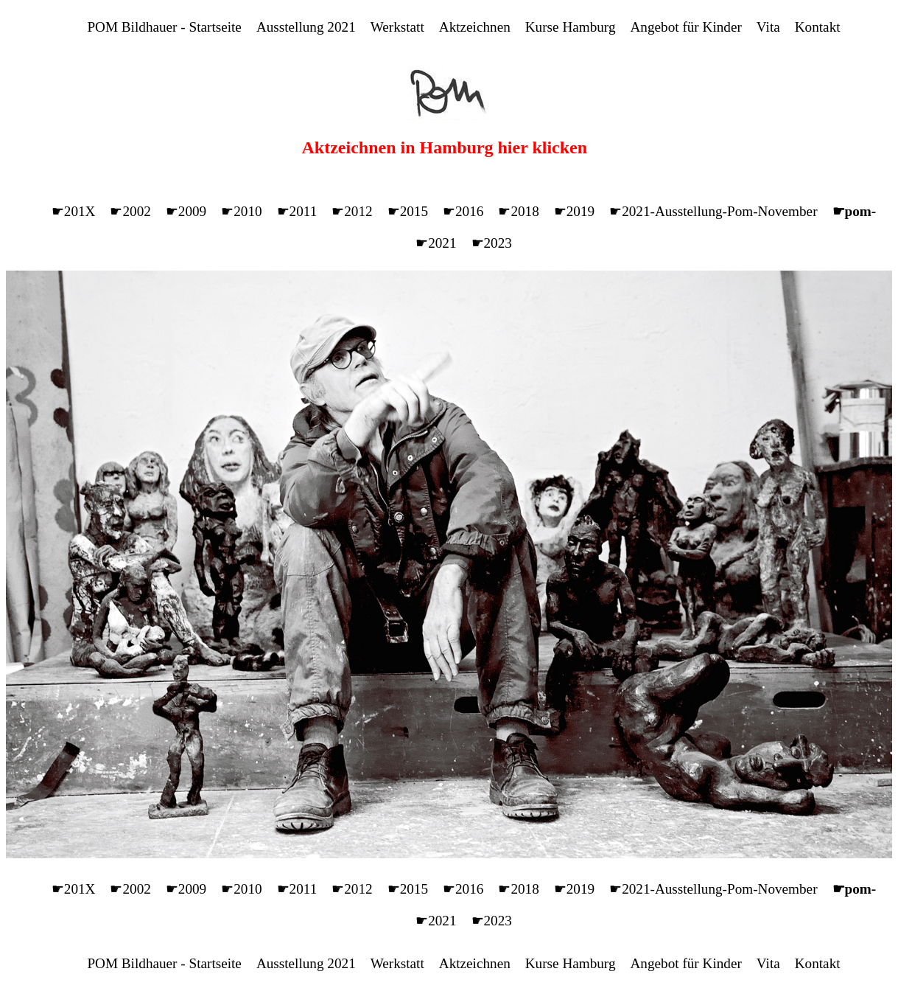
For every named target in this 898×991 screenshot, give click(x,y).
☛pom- (854, 211)
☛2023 (491, 243)
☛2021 (435, 243)
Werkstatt (397, 27)
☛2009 (186, 211)
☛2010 (241, 211)
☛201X (74, 211)
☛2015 (407, 211)
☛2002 (130, 211)
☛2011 (297, 211)
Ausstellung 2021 (306, 27)
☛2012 (352, 211)
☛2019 (574, 211)
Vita (768, 27)
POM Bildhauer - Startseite (164, 27)
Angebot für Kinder (686, 27)
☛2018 (518, 211)
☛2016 (463, 211)
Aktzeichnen (475, 27)
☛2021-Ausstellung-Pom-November (713, 211)
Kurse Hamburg (570, 27)
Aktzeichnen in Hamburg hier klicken (445, 147)
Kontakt (818, 27)
